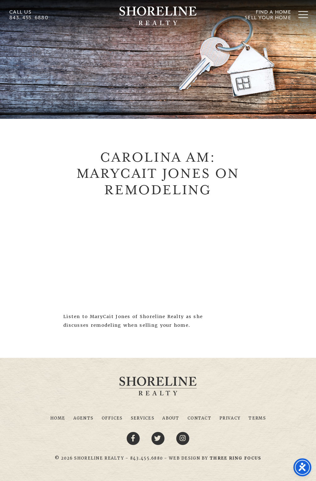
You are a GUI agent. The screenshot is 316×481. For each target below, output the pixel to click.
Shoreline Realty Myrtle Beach (158, 15)
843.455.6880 (146, 458)
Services (142, 418)
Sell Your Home (268, 17)
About (170, 418)
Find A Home (273, 12)
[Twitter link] (159, 438)
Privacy (229, 418)
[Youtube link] (182, 438)
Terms (257, 418)
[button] (303, 14)
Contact (199, 418)
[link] (235, 458)
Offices (112, 418)
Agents (83, 418)
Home (57, 418)
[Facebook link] (134, 438)
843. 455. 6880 (28, 17)
